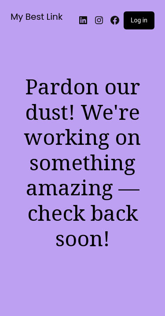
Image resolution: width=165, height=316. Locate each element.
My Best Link (36, 17)
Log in (139, 20)
